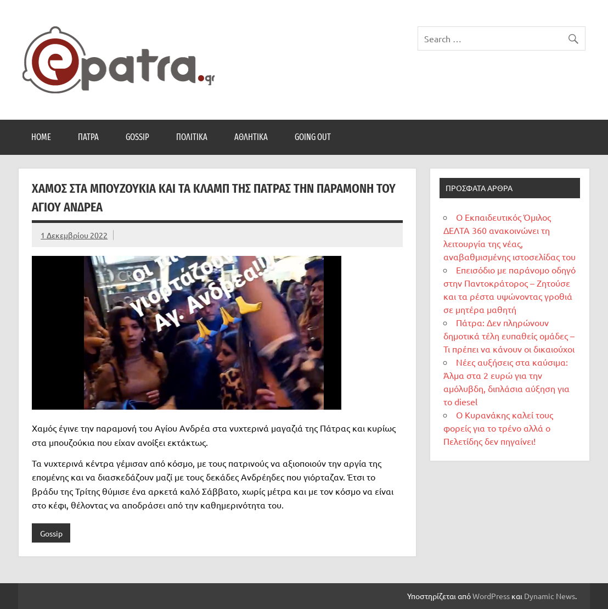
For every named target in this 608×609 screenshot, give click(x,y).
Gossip (137, 137)
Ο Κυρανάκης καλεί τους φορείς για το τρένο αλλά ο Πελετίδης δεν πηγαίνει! (498, 427)
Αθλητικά (251, 137)
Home (41, 137)
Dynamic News (549, 596)
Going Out (313, 137)
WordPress (491, 596)
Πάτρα (88, 137)
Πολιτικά (191, 137)
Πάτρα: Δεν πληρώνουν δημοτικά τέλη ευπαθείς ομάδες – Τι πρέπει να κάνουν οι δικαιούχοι (509, 335)
